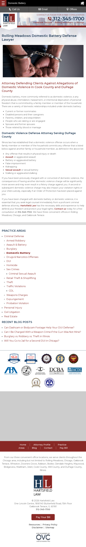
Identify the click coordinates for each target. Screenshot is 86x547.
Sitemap (49, 527)
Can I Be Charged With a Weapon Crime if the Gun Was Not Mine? (42, 332)
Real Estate (10, 316)
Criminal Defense (14, 236)
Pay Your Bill (43, 517)
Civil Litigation (12, 312)
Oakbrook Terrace (42, 22)
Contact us (60, 209)
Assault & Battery (16, 244)
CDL (11, 290)
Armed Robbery (15, 240)
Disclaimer (37, 527)
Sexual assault (13, 170)
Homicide (11, 265)
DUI (8, 261)
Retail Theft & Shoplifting (21, 278)
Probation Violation (17, 303)
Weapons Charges (17, 295)
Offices (71, 9)
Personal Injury (13, 307)
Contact (48, 448)
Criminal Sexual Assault (22, 273)
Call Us (14, 9)
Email (43, 9)
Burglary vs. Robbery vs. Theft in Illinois (27, 336)
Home (23, 444)
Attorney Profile (41, 444)
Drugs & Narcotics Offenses (22, 257)
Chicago (80, 22)
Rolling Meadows (64, 22)
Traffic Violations (16, 286)
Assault (9, 157)
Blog (34, 448)
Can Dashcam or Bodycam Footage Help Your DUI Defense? (39, 327)
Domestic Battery (18, 253)
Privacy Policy (50, 524)
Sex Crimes (12, 269)
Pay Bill (64, 448)
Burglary (11, 248)
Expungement (15, 299)
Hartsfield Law (28, 205)
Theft (9, 282)
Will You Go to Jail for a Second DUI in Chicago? (31, 340)
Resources (34, 524)
